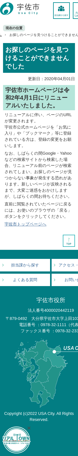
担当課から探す (25, 265)
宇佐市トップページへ (25, 224)
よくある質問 (25, 280)
